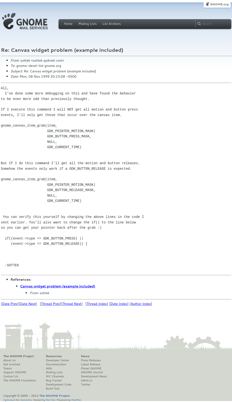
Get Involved (11, 364)
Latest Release (90, 364)
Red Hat (50, 400)
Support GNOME (14, 372)
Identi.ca (86, 380)
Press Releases (91, 360)
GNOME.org (219, 4)
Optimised (9, 400)
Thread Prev (50, 303)
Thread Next (71, 303)
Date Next (28, 303)
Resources (54, 356)
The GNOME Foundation (19, 380)
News (85, 356)
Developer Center (57, 360)
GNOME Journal (92, 372)
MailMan (76, 400)
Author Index (141, 303)
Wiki (49, 368)
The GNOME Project (18, 356)
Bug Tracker (54, 380)
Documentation (56, 364)
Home (68, 24)
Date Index (118, 303)
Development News (94, 376)
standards (26, 400)
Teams (7, 368)
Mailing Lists (87, 24)
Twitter (85, 384)
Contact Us (10, 376)
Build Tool (52, 388)
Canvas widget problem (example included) (57, 286)
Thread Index (97, 303)
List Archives (111, 24)
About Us (9, 360)
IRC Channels (55, 376)
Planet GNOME (91, 368)
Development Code (58, 384)
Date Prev (10, 303)
